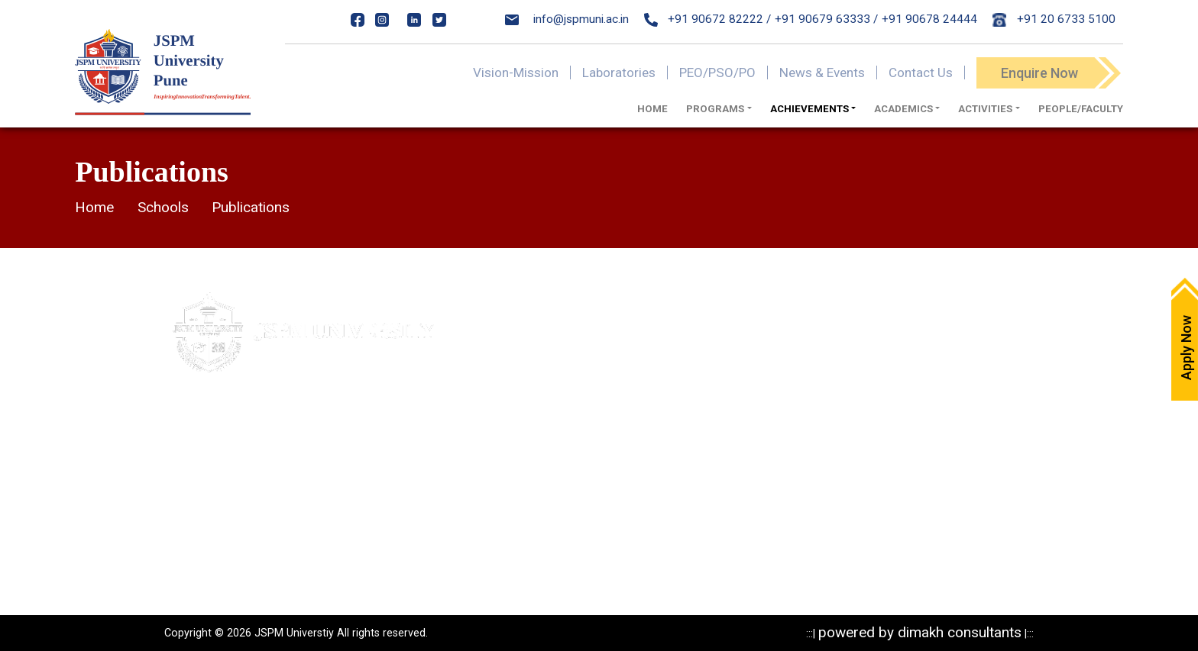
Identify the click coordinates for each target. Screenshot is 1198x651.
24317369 (317, 521)
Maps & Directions (583, 352)
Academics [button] (903, 108)
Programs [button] (715, 108)
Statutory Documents (739, 379)
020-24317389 (245, 521)
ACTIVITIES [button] (985, 108)
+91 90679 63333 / (826, 19)
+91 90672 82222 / (708, 19)
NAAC (551, 459)
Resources (712, 486)
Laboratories (619, 72)
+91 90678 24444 (929, 19)
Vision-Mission (516, 72)
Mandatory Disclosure (740, 326)
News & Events (822, 72)
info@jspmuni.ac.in (567, 19)
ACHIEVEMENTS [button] (809, 108)
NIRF (548, 486)
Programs (709, 433)
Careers (556, 406)
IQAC (549, 433)
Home (652, 108)
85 (302, 491)
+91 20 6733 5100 (1053, 19)
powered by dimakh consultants (920, 632)
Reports (704, 513)
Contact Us (921, 72)
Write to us (564, 379)
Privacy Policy (720, 352)
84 (284, 491)
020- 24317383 (229, 491)
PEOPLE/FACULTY (1080, 108)
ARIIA (550, 513)
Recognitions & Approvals (751, 406)
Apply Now (563, 326)
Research (708, 459)
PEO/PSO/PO (717, 72)
